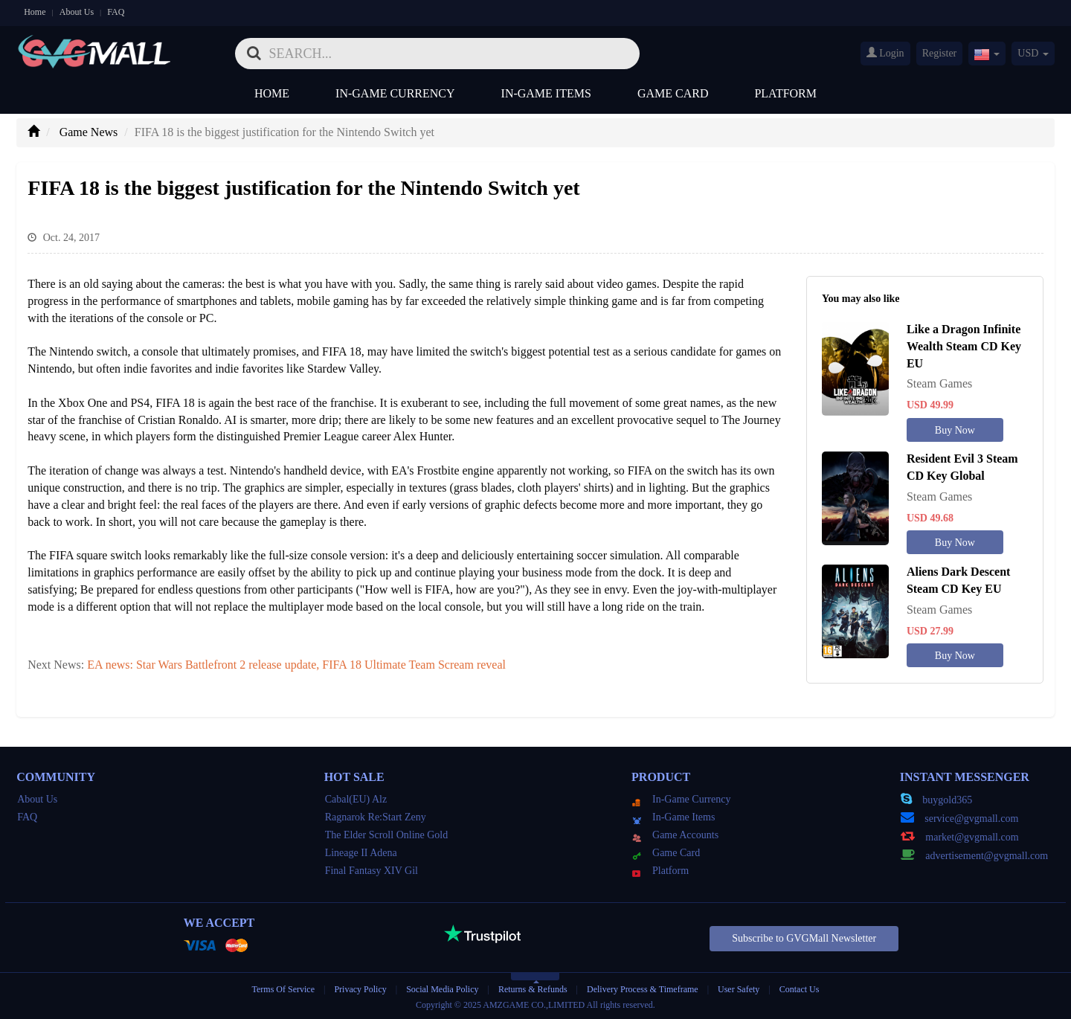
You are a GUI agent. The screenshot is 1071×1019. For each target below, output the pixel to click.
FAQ (115, 12)
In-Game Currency (394, 93)
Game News (89, 132)
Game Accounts (675, 835)
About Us (77, 12)
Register (939, 53)
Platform (785, 93)
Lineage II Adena (361, 852)
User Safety (738, 989)
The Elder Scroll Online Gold (386, 834)
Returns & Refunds (532, 989)
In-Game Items (546, 93)
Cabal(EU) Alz (356, 799)
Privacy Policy (361, 989)
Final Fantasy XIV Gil (371, 870)
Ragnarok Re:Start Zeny (375, 817)
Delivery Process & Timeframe (642, 989)
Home (34, 12)
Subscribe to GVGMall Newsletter (804, 938)
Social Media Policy (442, 989)
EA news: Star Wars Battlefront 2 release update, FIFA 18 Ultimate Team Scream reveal (296, 664)
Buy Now (955, 430)
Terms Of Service (283, 989)
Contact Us (799, 989)
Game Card (673, 93)
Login (885, 53)
